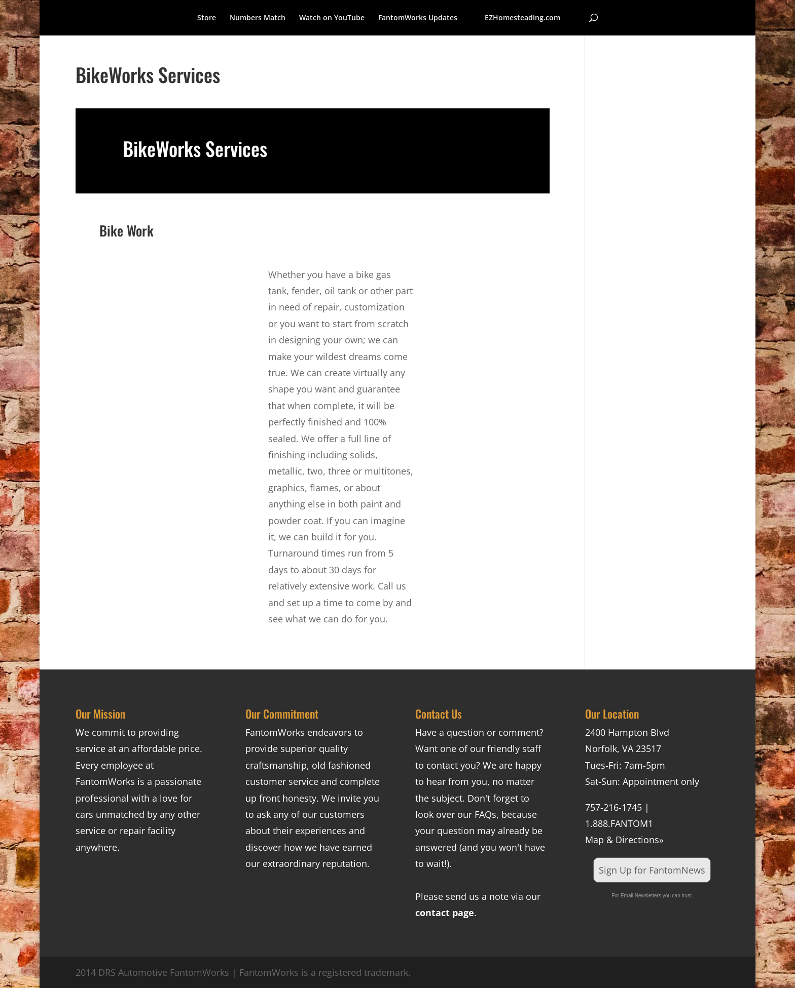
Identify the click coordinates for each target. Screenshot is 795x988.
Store (206, 18)
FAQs (485, 814)
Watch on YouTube (332, 18)
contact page (444, 912)
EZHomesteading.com (522, 18)
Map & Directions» (624, 840)
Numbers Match (257, 18)
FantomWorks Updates (417, 18)
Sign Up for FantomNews (652, 870)
